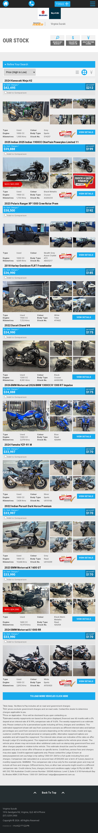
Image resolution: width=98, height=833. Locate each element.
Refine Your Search (16, 64)
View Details (86, 132)
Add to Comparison (17, 93)
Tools (62, 4)
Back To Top (49, 792)
